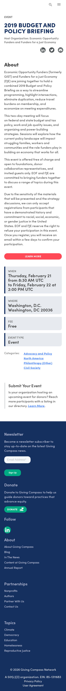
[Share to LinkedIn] (43, 50)
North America (34, 358)
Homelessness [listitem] (13, 645)
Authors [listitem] (9, 596)
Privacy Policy (33, 681)
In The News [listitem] (12, 557)
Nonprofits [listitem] (10, 591)
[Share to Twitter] (51, 50)
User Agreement (33, 685)
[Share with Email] (60, 50)
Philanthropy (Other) (38, 363)
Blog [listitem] (7, 552)
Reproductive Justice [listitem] (17, 650)
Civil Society (32, 368)
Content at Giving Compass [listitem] (21, 562)
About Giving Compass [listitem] (18, 546)
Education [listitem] (10, 640)
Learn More (36, 405)
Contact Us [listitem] (11, 606)
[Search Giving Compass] (50, 5)
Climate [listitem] (9, 629)
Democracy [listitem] (11, 635)
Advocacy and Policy (38, 353)
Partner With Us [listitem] (14, 601)
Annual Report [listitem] (13, 567)
